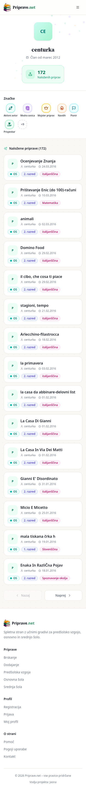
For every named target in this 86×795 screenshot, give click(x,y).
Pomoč (9, 742)
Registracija (12, 707)
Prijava (9, 714)
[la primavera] (43, 369)
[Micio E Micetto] (43, 514)
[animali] (43, 225)
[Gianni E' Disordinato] (43, 485)
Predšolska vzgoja (17, 672)
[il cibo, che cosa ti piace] (43, 283)
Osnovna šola (14, 679)
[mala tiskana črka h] (43, 543)
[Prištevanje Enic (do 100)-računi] (43, 196)
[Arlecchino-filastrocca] (43, 341)
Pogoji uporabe (15, 749)
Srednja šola (13, 687)
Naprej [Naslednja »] (63, 595)
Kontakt (9, 756)
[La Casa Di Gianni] (43, 427)
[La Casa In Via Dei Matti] (43, 456)
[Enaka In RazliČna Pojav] (43, 571)
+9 (22, 124)
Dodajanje (11, 665)
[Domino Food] (43, 254)
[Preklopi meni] (77, 7)
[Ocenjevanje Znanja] (43, 167)
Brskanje (10, 657)
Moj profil (11, 721)
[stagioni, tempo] (43, 312)
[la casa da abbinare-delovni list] (43, 398)
